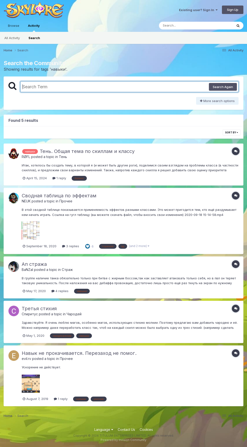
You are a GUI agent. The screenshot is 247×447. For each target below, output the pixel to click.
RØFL (26, 157)
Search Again (223, 87)
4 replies (60, 291)
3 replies (70, 246)
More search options (217, 101)
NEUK (26, 201)
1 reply (59, 178)
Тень (63, 157)
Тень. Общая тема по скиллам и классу (87, 151)
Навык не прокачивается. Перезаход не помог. (79, 353)
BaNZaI (27, 270)
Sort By (231, 132)
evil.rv (26, 359)
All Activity (12, 38)
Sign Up (232, 10)
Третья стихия (39, 308)
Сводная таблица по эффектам (59, 196)
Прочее (65, 201)
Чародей (74, 314)
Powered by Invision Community (123, 440)
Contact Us (126, 429)
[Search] (182, 25)
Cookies (146, 429)
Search (34, 38)
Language (103, 429)
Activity (34, 28)
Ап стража (34, 264)
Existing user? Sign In (198, 10)
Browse (13, 26)
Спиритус (30, 314)
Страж (67, 270)
